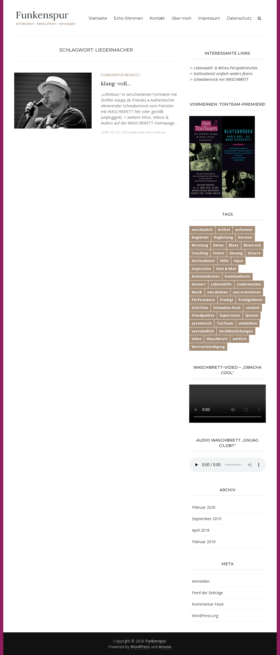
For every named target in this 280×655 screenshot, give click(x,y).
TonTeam (225, 323)
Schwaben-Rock (227, 307)
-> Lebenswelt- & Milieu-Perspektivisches (223, 67)
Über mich (181, 18)
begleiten (200, 237)
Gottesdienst (203, 260)
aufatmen (244, 229)
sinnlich (252, 307)
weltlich (240, 339)
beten (218, 245)
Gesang (236, 253)
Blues (233, 245)
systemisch (202, 323)
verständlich (203, 331)
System (251, 315)
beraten (245, 237)
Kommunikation (206, 276)
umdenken (247, 323)
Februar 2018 (203, 541)
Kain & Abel (226, 268)
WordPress (140, 646)
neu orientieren (247, 292)
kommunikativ (237, 276)
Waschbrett (217, 339)
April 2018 (200, 530)
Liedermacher (249, 284)
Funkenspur (42, 14)
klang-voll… (116, 83)
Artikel (224, 229)
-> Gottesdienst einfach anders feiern (220, 73)
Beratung (200, 245)
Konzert (199, 284)
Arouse (165, 646)
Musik (197, 292)
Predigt (226, 299)
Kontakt (157, 18)
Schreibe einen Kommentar (144, 132)
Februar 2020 (203, 507)
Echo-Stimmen (128, 18)
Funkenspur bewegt (121, 75)
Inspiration (201, 268)
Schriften (200, 307)
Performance (203, 299)
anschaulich (202, 229)
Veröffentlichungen (236, 331)
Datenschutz (239, 18)
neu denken (217, 292)
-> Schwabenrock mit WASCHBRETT (218, 79)
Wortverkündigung (208, 346)
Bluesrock (252, 245)
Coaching (200, 253)
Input (238, 260)
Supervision (230, 315)
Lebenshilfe (221, 284)
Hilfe (224, 260)
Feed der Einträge (207, 592)
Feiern (218, 253)
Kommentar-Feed (207, 604)
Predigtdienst (250, 299)
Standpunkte (203, 315)
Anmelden (201, 581)
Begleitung (223, 237)
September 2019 (206, 518)
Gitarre (254, 253)
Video (197, 339)
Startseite (98, 18)
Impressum (209, 18)
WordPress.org (205, 615)
